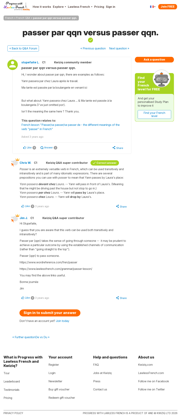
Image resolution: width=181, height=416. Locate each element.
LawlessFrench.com (151, 373)
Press (96, 381)
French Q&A (23, 17)
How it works (42, 6)
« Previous (93, 48)
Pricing (99, 6)
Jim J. (24, 218)
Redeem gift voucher (61, 397)
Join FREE (168, 6)
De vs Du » (42, 337)
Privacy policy (13, 413)
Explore (59, 6)
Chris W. (25, 162)
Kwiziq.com (145, 364)
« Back (23, 48)
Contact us (100, 389)
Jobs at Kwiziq (102, 373)
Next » (119, 48)
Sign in (110, 6)
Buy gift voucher (58, 389)
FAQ (96, 364)
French (9, 17)
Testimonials (11, 389)
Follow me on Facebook (153, 381)
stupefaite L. (30, 62)
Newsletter (55, 381)
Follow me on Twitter (151, 389)
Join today (62, 321)
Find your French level (154, 114)
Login (52, 373)
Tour (7, 373)
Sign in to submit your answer (50, 313)
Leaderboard (12, 381)
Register (53, 364)
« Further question (23, 337)
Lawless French (80, 6)
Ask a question (154, 59)
